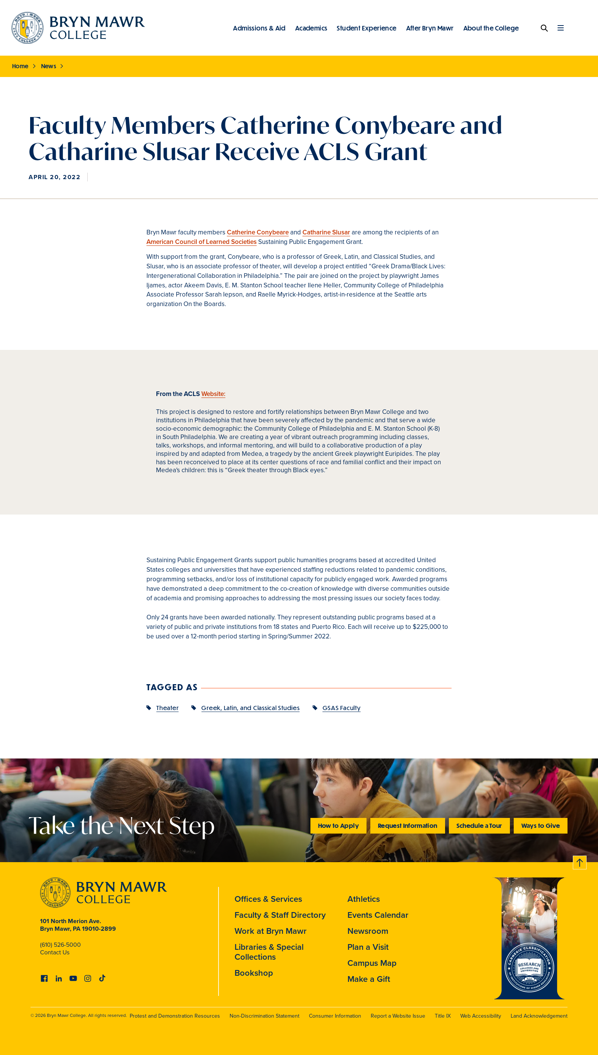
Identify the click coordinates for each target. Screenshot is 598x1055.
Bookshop (254, 973)
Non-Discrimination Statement (264, 1016)
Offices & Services (268, 899)
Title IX (443, 1016)
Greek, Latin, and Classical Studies (250, 707)
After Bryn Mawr (430, 28)
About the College (491, 28)
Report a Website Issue (398, 1016)
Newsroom (367, 931)
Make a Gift (368, 979)
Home (20, 66)
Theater (167, 707)
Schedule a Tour (479, 825)
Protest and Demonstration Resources (175, 1016)
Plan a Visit (368, 947)
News (48, 66)
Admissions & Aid (259, 28)
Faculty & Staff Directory (280, 915)
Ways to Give (540, 825)
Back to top (580, 861)
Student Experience (366, 28)
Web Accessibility (480, 1016)
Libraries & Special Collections (269, 952)
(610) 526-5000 (60, 944)
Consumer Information (335, 1016)
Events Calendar (377, 915)
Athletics (363, 899)
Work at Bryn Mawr (271, 931)
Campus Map (372, 963)
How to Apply (338, 825)
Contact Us (54, 952)
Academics (311, 28)
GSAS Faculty (342, 707)
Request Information (407, 825)
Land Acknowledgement (539, 1016)
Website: (213, 393)
